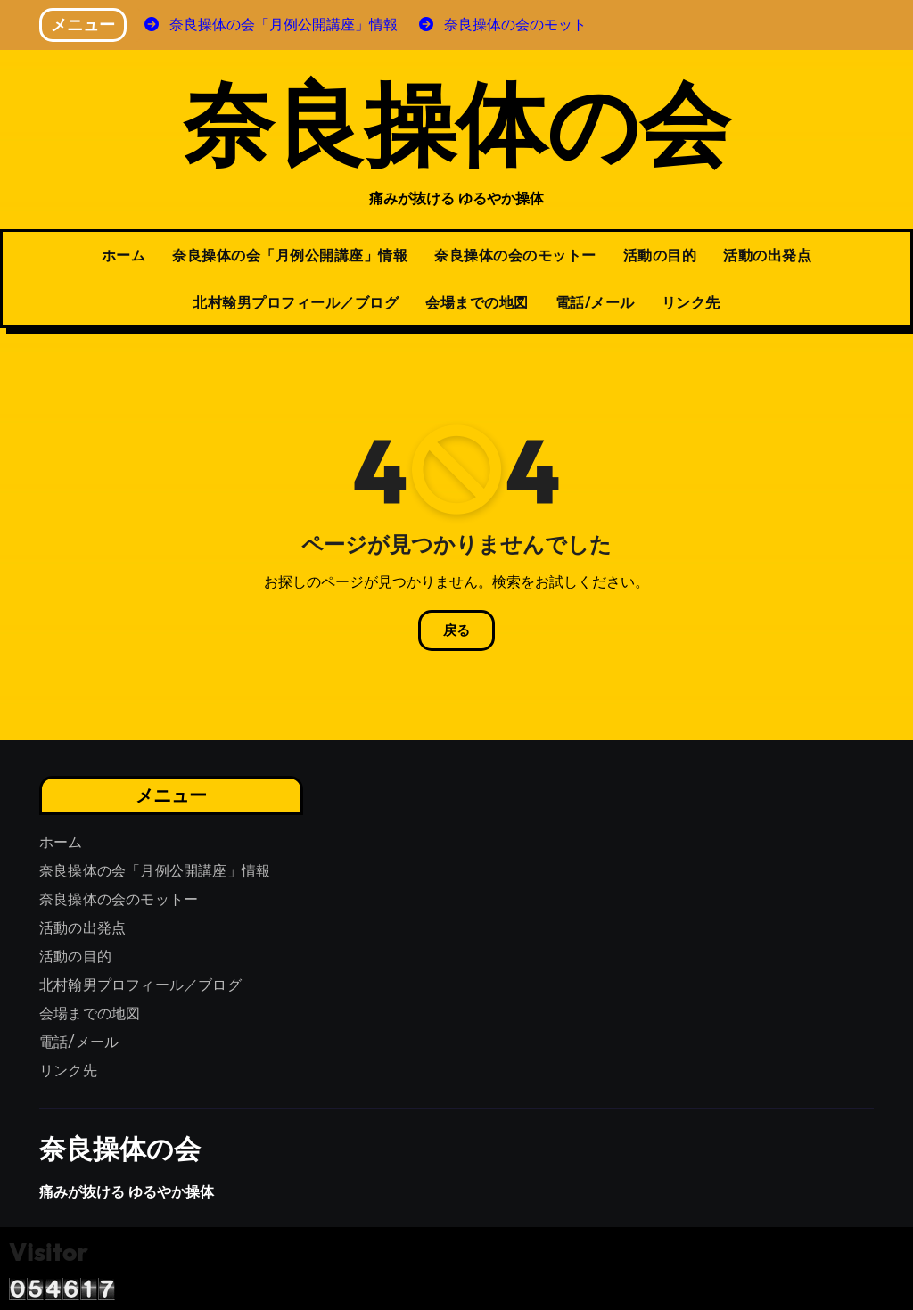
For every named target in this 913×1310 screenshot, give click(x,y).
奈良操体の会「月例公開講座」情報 (289, 255)
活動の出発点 (767, 255)
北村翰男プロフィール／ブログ (296, 302)
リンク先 (691, 302)
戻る (456, 630)
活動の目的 (660, 255)
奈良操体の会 (456, 122)
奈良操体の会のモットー (515, 255)
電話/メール (595, 302)
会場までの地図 (477, 302)
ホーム (124, 255)
